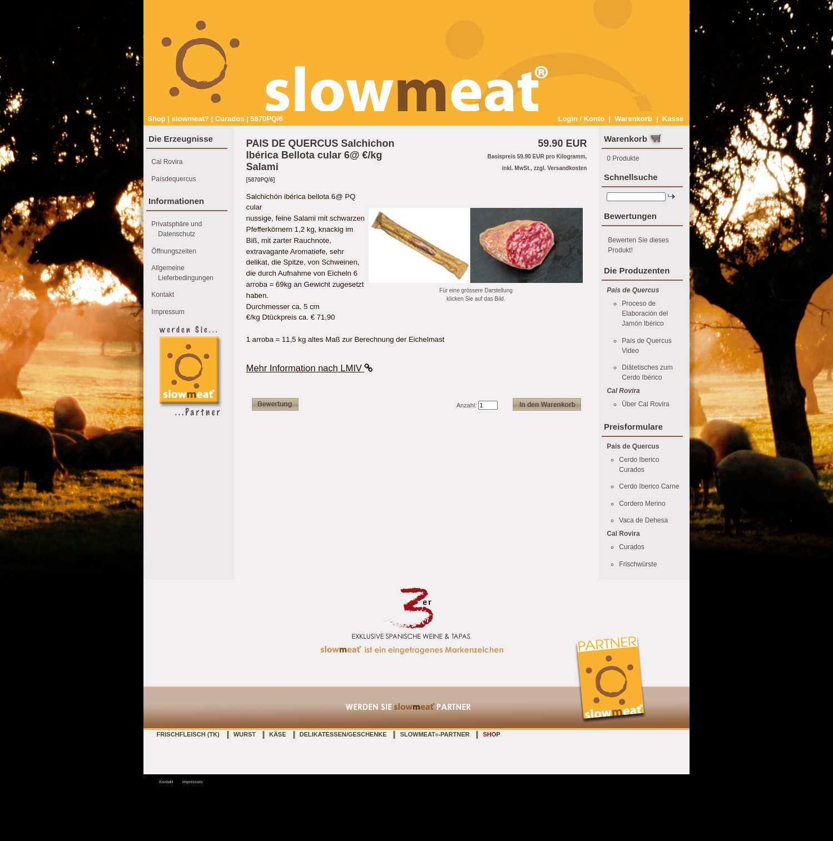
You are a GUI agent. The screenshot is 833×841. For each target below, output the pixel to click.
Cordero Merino (642, 503)
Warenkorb (633, 119)
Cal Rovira (166, 162)
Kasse (672, 119)
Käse (277, 734)
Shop (156, 119)
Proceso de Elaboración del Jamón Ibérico (645, 313)
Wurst (245, 734)
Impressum (167, 312)
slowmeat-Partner (434, 734)
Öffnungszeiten (173, 251)
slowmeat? (190, 119)
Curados (230, 119)
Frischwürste (638, 564)
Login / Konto (581, 119)
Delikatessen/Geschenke (343, 734)
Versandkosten (567, 168)
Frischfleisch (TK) (188, 734)
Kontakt (162, 294)
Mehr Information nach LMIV (309, 368)
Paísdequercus (173, 179)
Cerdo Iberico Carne (649, 486)
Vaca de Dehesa (643, 520)
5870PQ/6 (266, 119)
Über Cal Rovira (645, 404)
